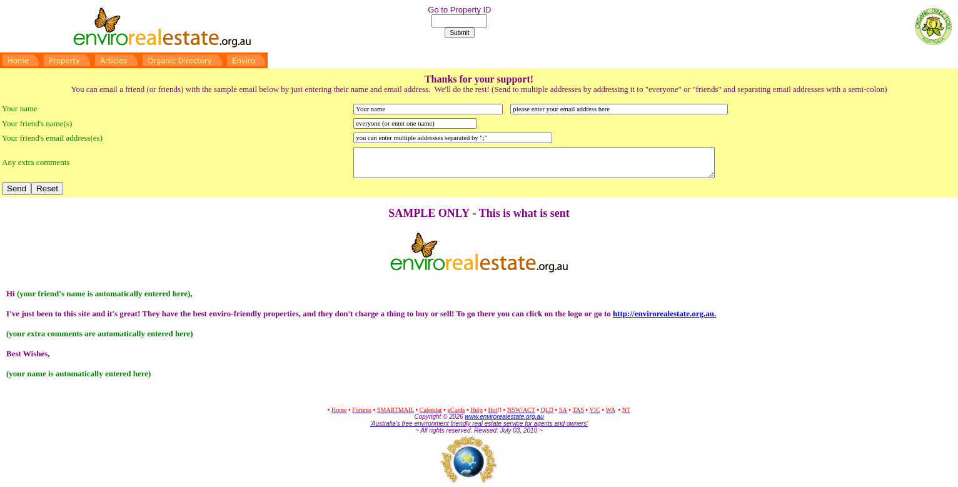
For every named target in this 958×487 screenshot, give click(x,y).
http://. (664, 313)
